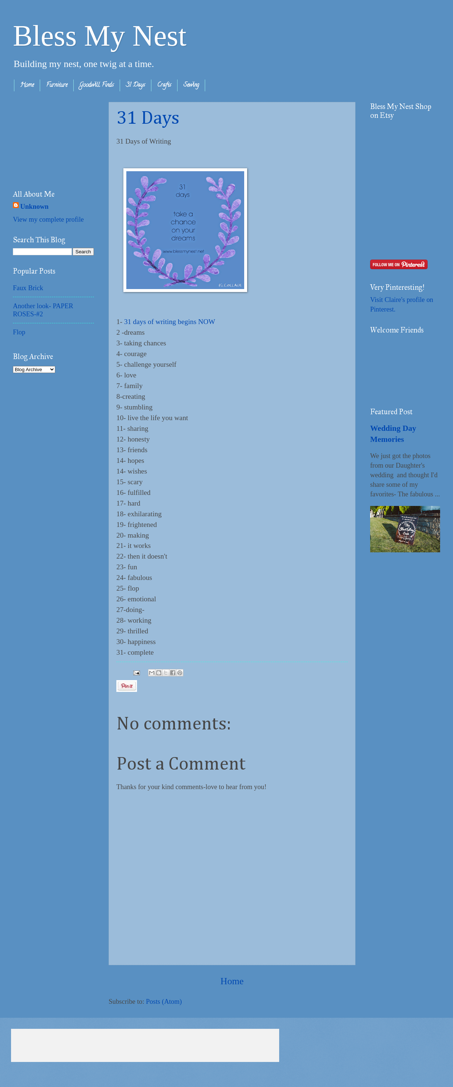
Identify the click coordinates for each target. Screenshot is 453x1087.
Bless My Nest (99, 36)
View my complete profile (48, 219)
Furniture (56, 85)
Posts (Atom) (164, 1001)
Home (27, 85)
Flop (19, 332)
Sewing (191, 85)
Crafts (164, 85)
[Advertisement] (50, 139)
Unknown (34, 206)
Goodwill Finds (97, 85)
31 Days (135, 85)
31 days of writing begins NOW (169, 322)
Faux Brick (28, 288)
